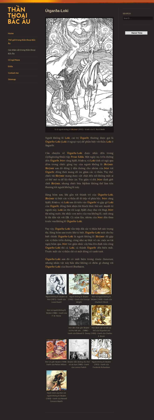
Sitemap (12, 79)
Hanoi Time (136, 33)
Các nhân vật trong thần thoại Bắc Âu (21, 52)
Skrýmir (74, 129)
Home (11, 33)
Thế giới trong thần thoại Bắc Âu (21, 42)
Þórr (62, 160)
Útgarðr (84, 137)
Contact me (13, 73)
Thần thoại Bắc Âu (19, 16)
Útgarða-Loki (52, 141)
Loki (67, 137)
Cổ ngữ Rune (14, 60)
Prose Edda (77, 156)
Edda (10, 66)
